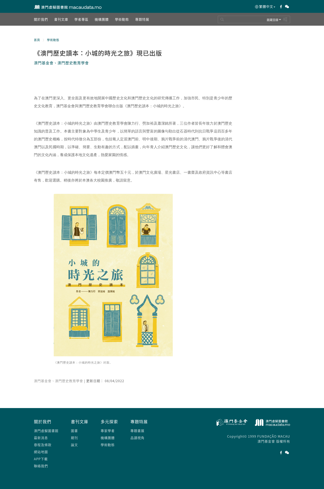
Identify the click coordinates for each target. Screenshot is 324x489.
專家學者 (108, 430)
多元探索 (109, 422)
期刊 (74, 437)
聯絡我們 (41, 465)
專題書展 (137, 430)
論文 (74, 444)
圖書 (74, 430)
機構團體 (108, 437)
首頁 (37, 40)
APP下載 (41, 458)
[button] (41, 19)
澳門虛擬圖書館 (46, 430)
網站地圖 (41, 451)
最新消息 (41, 437)
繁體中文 (264, 6)
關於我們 (42, 422)
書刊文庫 (79, 422)
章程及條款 (42, 444)
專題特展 (139, 422)
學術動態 (53, 40)
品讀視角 (137, 437)
